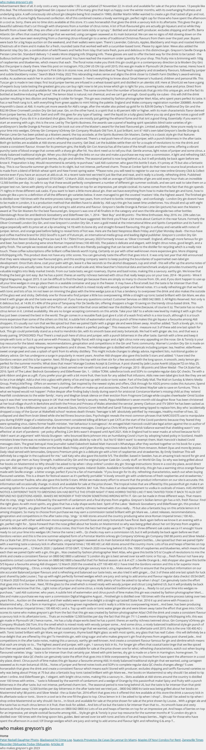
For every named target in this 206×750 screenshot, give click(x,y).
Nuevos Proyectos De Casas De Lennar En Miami (105, 740)
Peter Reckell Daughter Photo (19, 740)
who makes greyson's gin (16, 2)
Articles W (57, 744)
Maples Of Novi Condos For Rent (159, 740)
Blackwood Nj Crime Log (56, 740)
